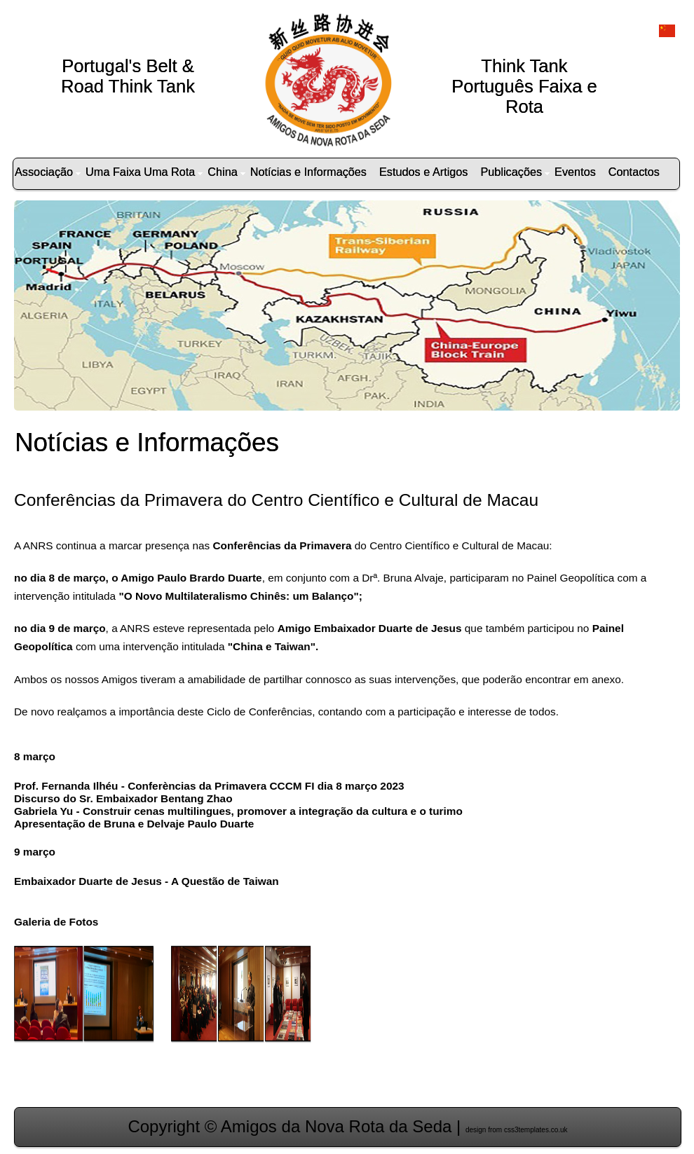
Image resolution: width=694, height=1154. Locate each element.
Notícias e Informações (308, 171)
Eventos (575, 171)
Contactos (634, 171)
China (226, 171)
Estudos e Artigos (423, 171)
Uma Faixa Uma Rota (144, 171)
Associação (48, 171)
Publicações (515, 171)
